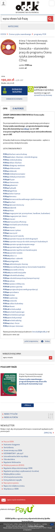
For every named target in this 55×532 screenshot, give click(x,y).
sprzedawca (11, 292)
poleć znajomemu (31, 341)
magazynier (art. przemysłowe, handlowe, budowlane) (26, 213)
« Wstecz (27, 405)
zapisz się (48, 433)
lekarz (8, 211)
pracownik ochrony (13, 270)
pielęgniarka (11, 261)
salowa (9, 281)
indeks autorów (11, 417)
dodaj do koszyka (17, 90)
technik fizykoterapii (13, 312)
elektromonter (11, 168)
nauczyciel (10, 233)
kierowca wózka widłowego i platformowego (23, 199)
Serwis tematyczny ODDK (13, 450)
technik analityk (12, 309)
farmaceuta (10, 182)
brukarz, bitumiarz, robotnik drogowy (20, 157)
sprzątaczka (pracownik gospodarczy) (20, 289)
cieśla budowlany (12, 160)
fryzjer (9, 180)
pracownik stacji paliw (14, 273)
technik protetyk (12, 318)
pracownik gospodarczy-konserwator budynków (24, 267)
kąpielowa (10, 191)
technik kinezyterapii (14, 315)
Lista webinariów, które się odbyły (16, 456)
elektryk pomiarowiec (14, 177)
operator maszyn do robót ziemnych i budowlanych (25, 242)
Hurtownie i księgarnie (12, 445)
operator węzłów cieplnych (16, 247)
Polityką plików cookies (36, 526)
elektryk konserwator (14, 174)
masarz (9, 219)
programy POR (40, 34)
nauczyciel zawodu (13, 236)
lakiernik (9, 208)
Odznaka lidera (9, 459)
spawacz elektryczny (14, 284)
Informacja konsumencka (13, 477)
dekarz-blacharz (12, 163)
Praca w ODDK (9, 442)
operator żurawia (12, 253)
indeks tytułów (11, 414)
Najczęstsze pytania (11, 483)
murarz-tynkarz (12, 230)
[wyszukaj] (24, 18)
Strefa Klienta (9, 448)
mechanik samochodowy (15, 225)
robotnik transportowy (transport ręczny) (21, 278)
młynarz (9, 227)
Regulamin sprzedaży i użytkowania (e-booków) (21, 471)
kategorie (13, 26)
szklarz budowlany (13, 304)
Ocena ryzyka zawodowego (20, 34)
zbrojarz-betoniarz (13, 326)
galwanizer (10, 185)
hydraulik (9, 188)
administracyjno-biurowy (15, 264)
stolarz (9, 295)
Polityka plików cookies (12, 474)
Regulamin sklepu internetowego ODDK (18, 468)
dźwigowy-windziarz (14, 166)
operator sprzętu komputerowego (19, 244)
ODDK (3, 34)
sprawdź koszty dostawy (43, 95)
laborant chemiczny (13, 205)
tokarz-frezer (11, 323)
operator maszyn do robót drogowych (20, 239)
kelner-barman (11, 194)
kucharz (9, 202)
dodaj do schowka (14, 99)
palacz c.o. (10, 256)
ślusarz (9, 306)
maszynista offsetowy (14, 222)
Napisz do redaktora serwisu (14, 486)
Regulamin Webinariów (12, 462)
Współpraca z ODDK (11, 489)
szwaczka (10, 301)
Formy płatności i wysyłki (13, 480)
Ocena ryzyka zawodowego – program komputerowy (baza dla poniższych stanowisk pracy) (33, 381)
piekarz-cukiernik (13, 258)
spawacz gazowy (12, 287)
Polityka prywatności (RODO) (14, 465)
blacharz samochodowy (15, 154)
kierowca (9, 197)
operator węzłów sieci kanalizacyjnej (20, 250)
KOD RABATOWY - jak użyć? (13, 453)
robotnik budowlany (13, 275)
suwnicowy (10, 298)
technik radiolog (12, 320)
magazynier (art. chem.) (15, 216)
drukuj (47, 341)
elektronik (10, 171)
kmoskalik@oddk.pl (39, 332)
